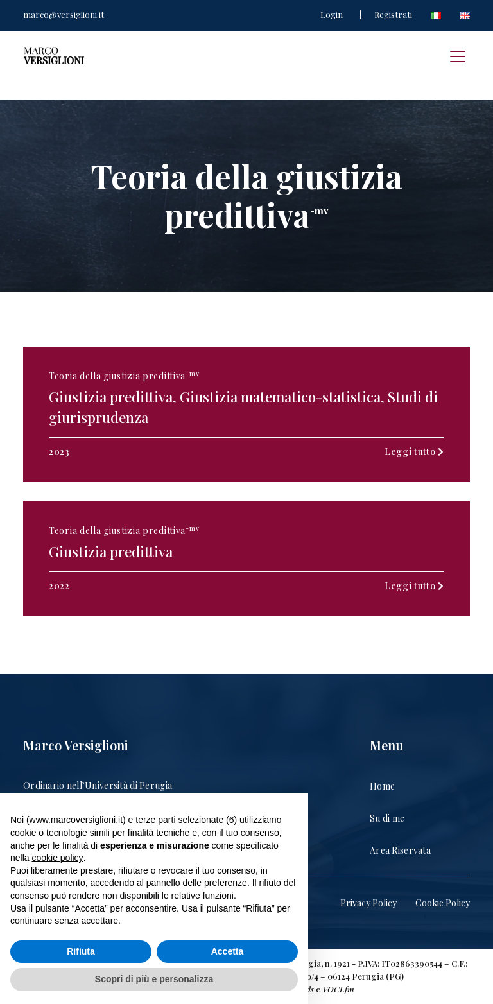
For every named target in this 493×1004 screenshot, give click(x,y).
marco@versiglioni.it (63, 14)
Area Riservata (400, 850)
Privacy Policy (368, 903)
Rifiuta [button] (81, 951)
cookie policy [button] (57, 858)
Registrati (393, 14)
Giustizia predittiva (111, 551)
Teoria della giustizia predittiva (124, 375)
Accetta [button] (227, 951)
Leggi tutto (414, 452)
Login (331, 14)
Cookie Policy (442, 903)
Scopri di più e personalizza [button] (154, 979)
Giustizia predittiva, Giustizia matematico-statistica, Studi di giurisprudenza (243, 407)
